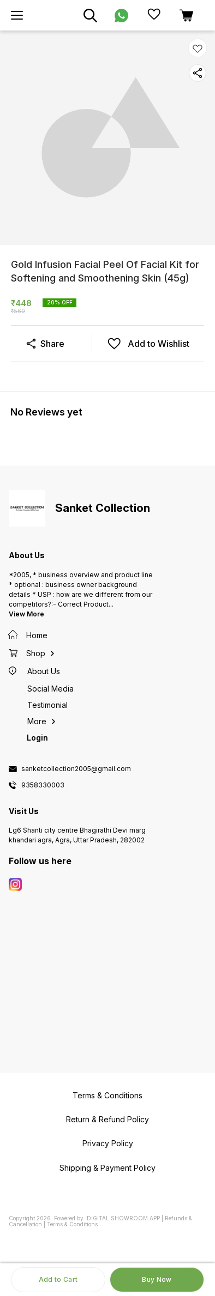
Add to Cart (58, 1279)
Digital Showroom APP (123, 1218)
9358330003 (42, 785)
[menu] (17, 15)
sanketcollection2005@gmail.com (76, 769)
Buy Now (156, 1279)
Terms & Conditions (72, 1224)
